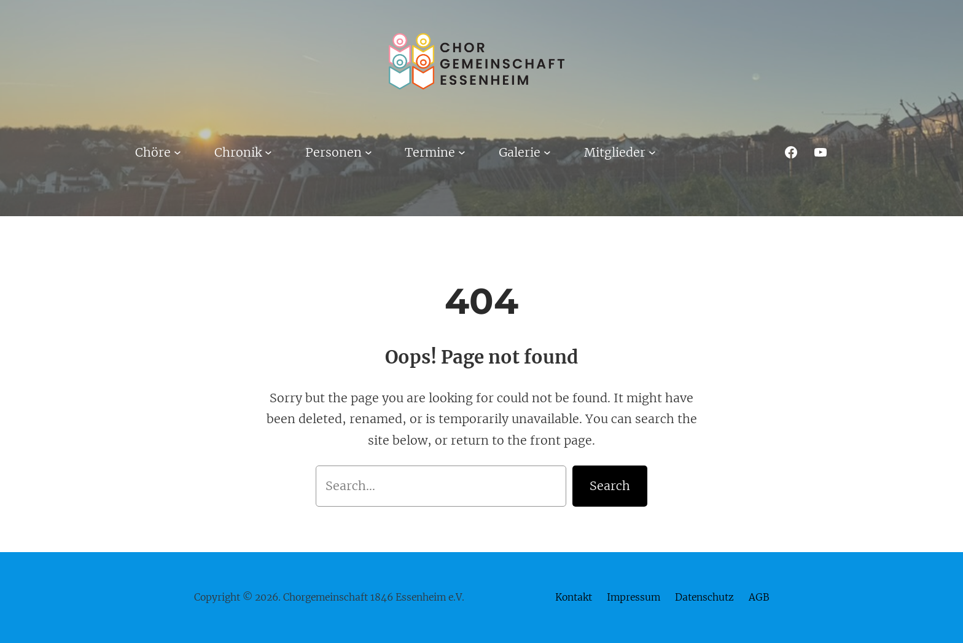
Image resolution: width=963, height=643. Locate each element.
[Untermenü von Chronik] (268, 152)
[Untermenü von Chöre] (177, 152)
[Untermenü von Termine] (462, 152)
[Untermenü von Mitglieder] (652, 152)
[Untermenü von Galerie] (547, 152)
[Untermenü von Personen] (368, 152)
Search (610, 485)
